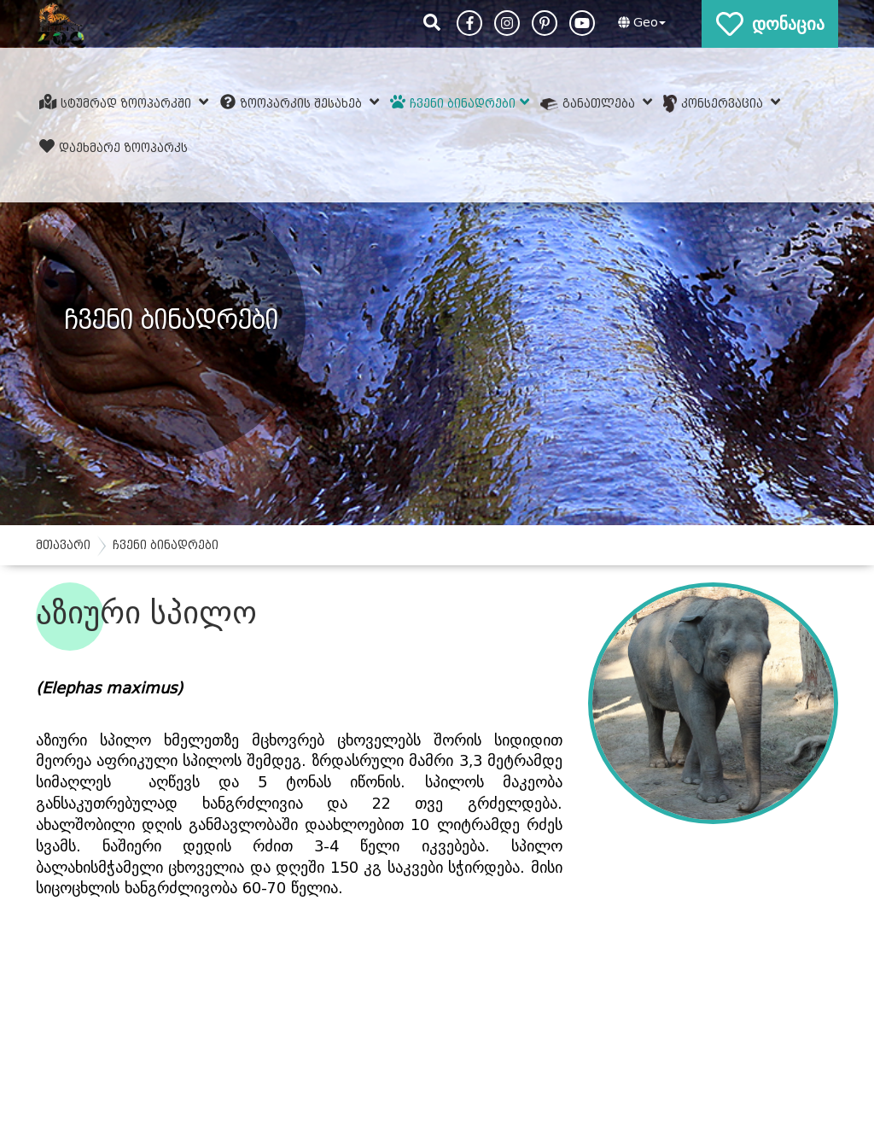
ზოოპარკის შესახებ (299, 102)
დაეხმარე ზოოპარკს (113, 146)
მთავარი (63, 545)
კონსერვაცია (721, 104)
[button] (639, 23)
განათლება (596, 102)
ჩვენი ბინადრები (459, 102)
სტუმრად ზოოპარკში (124, 102)
